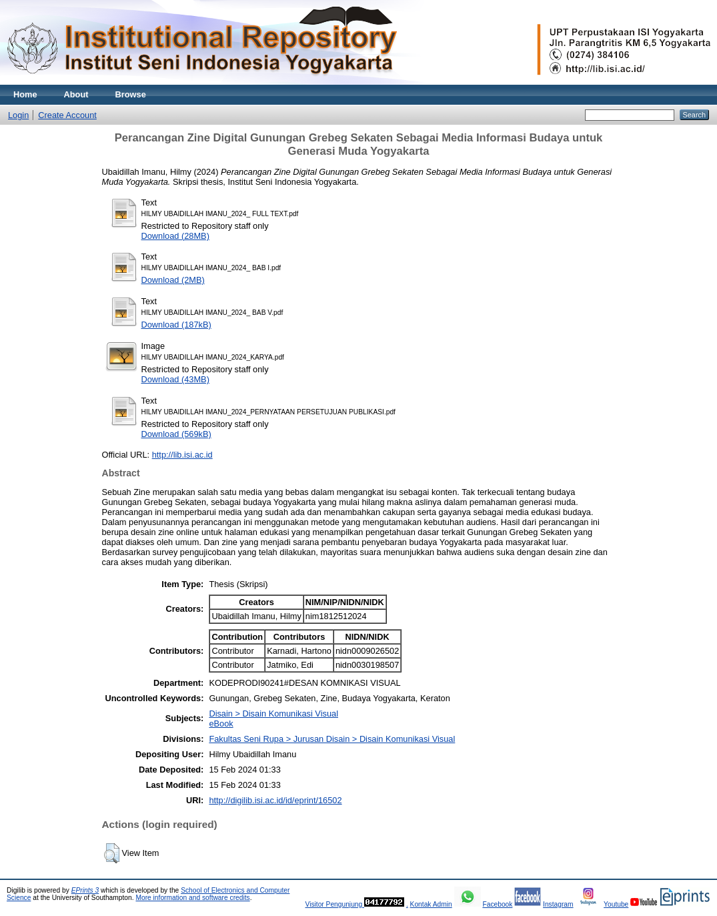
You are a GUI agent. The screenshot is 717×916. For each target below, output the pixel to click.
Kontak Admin (431, 904)
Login (18, 115)
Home (25, 94)
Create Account (67, 115)
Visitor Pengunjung (334, 904)
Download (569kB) (176, 434)
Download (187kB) (176, 325)
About (76, 94)
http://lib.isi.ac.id (182, 455)
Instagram (558, 904)
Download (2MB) (173, 280)
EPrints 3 (85, 890)
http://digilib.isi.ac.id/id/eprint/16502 (275, 800)
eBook (221, 724)
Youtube (616, 904)
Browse (130, 94)
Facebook (497, 904)
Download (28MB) (175, 236)
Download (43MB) (175, 379)
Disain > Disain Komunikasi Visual (273, 714)
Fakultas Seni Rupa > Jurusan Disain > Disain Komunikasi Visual (332, 739)
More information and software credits (192, 897)
